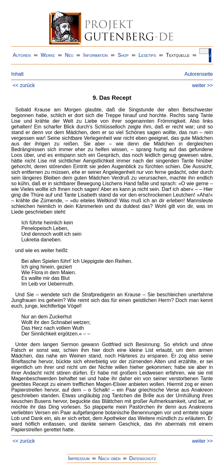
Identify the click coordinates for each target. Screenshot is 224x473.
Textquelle (178, 55)
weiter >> (202, 85)
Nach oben (109, 458)
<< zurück (24, 85)
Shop (123, 55)
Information (95, 55)
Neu (69, 55)
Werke (48, 55)
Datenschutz (142, 458)
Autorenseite (199, 74)
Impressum (79, 458)
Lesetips (147, 55)
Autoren (22, 55)
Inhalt (17, 74)
